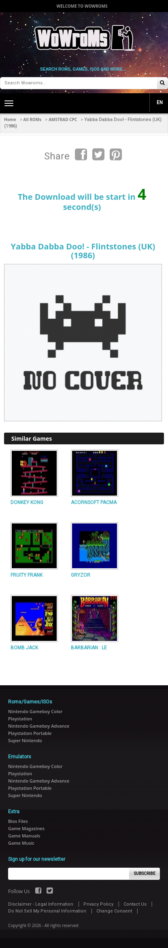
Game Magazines (26, 828)
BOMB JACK (24, 648)
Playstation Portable (29, 733)
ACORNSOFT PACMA (94, 502)
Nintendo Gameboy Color (35, 711)
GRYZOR (80, 575)
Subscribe (144, 873)
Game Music (21, 843)
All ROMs (32, 119)
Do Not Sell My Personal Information (47, 911)
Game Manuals (24, 836)
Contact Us (135, 904)
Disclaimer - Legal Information (40, 904)
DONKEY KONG (27, 502)
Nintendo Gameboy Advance (38, 726)
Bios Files (18, 821)
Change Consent (114, 911)
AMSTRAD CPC (63, 119)
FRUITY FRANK (27, 575)
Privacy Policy (98, 904)
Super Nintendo (25, 740)
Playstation (20, 719)
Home (10, 119)
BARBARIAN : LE (89, 648)
